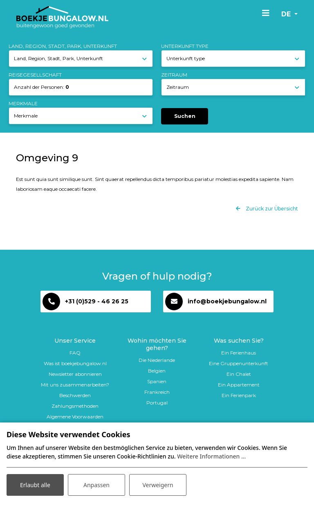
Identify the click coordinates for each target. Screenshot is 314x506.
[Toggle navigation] (266, 12)
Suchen (184, 116)
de (287, 14)
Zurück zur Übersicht (271, 209)
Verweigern (157, 485)
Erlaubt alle (35, 485)
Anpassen (96, 485)
